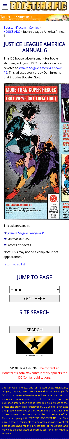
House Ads (11, 32)
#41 (26, 233)
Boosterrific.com (14, 28)
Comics (34, 28)
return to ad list (14, 264)
